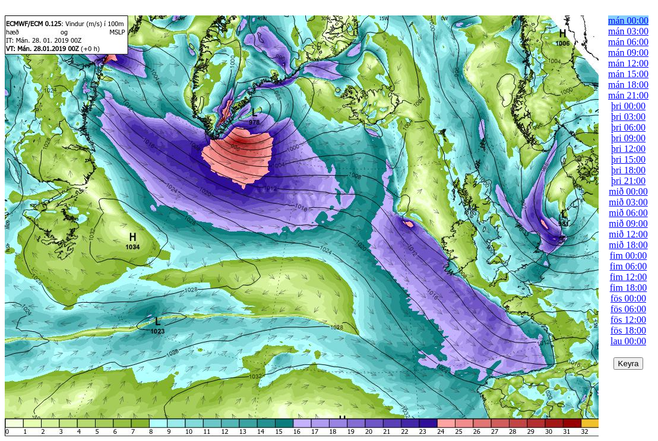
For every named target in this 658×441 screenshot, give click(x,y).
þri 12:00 (628, 149)
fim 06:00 (628, 266)
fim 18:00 (628, 288)
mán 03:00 (628, 31)
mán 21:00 (628, 95)
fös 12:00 (628, 320)
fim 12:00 (628, 277)
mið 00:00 (628, 191)
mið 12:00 (628, 234)
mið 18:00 (628, 245)
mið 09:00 (628, 223)
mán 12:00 (628, 63)
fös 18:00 (628, 330)
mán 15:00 (628, 74)
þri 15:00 (628, 159)
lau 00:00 (628, 341)
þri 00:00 (628, 106)
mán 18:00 (628, 85)
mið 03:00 (628, 202)
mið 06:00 (628, 213)
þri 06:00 (628, 127)
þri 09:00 (628, 138)
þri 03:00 (628, 117)
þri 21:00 (628, 181)
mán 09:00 (628, 52)
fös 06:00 (628, 309)
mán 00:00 (628, 20)
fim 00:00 (628, 255)
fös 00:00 (628, 298)
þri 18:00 (628, 170)
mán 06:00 (628, 42)
